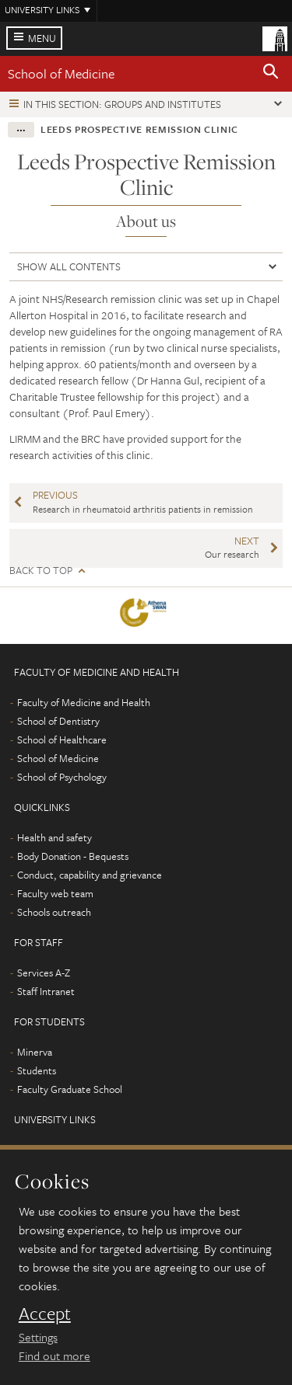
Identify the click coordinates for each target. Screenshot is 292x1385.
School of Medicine (61, 73)
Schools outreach (54, 912)
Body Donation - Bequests (72, 856)
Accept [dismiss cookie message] (45, 1313)
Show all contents (69, 266)
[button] (271, 74)
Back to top (40, 570)
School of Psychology (62, 777)
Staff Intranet (46, 991)
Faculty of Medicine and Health (83, 702)
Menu (42, 38)
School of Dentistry (58, 721)
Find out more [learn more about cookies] (54, 1355)
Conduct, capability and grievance (89, 874)
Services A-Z (43, 972)
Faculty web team (55, 893)
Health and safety (54, 837)
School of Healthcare (62, 739)
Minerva (34, 1052)
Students (36, 1070)
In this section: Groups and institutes (122, 104)
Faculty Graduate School (69, 1089)
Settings (38, 1336)
